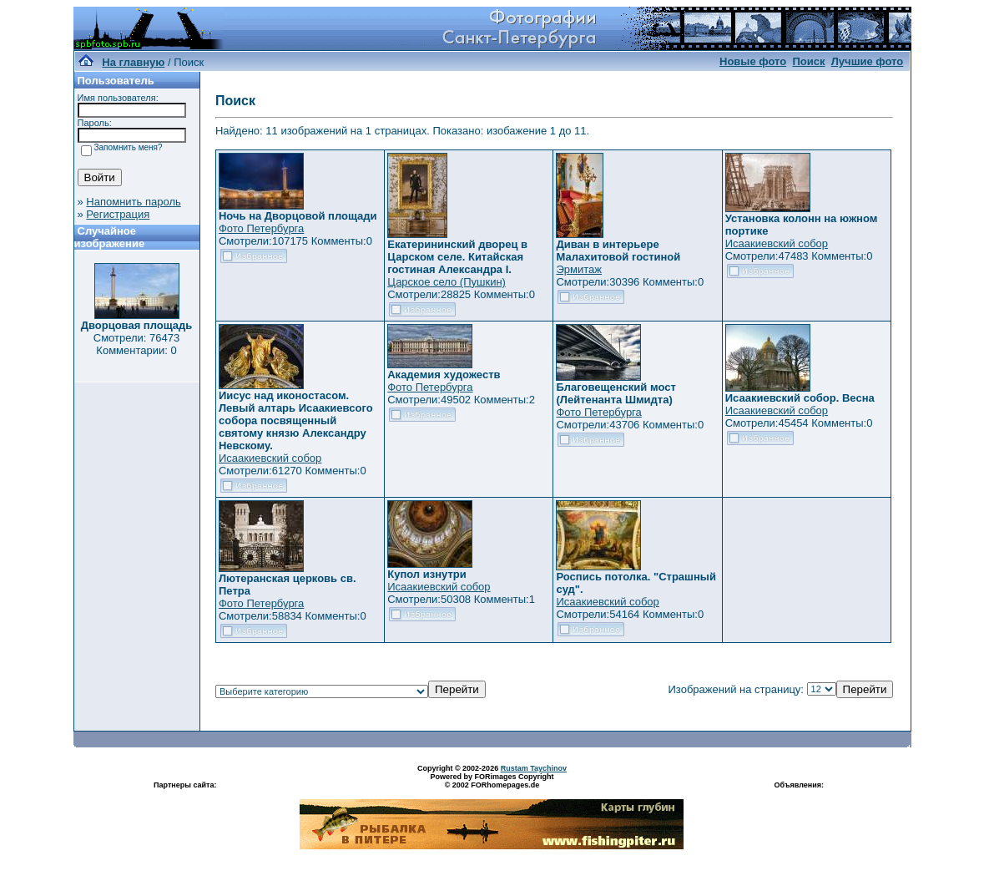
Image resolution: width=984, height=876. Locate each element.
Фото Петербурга (261, 228)
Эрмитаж (579, 269)
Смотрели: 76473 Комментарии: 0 (136, 344)
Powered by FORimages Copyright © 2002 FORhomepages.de (491, 780)
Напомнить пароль (133, 201)
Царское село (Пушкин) (446, 282)
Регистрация (117, 214)
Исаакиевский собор (776, 243)
